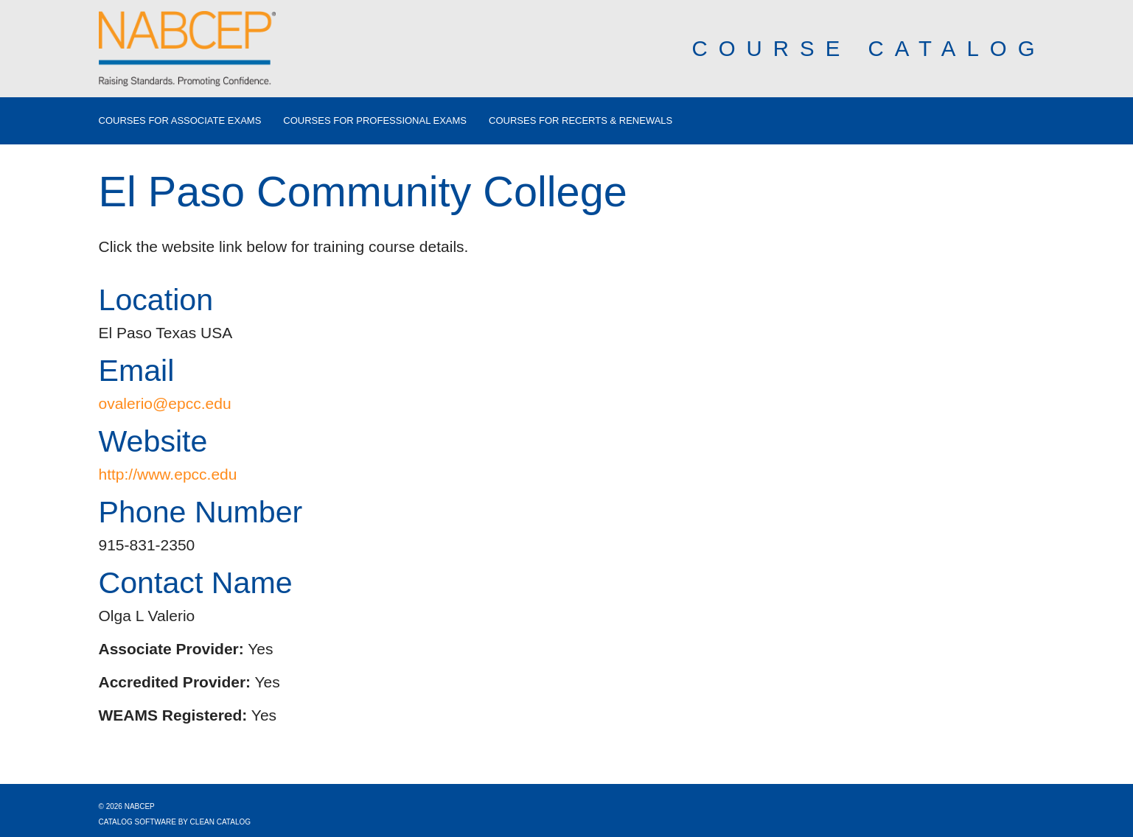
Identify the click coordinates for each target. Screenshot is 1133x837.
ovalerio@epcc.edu (165, 403)
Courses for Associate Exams (180, 121)
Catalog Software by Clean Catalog (175, 822)
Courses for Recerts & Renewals (580, 121)
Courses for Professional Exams (375, 121)
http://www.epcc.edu (168, 474)
